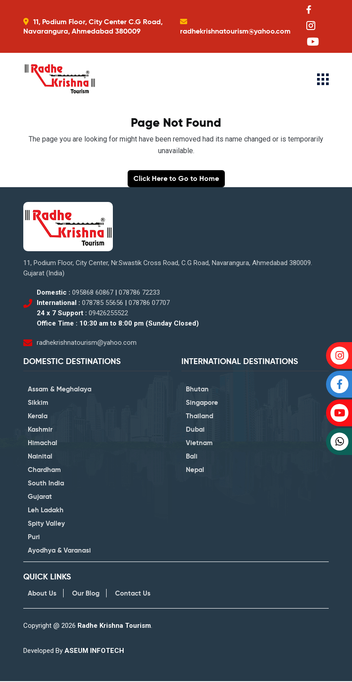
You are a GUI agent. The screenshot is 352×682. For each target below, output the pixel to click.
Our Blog (85, 594)
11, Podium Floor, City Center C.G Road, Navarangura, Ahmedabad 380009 (93, 26)
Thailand (199, 416)
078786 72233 (139, 293)
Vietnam (199, 443)
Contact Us (132, 594)
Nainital (40, 457)
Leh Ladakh (46, 510)
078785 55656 (102, 303)
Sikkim (38, 403)
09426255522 (108, 313)
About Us (42, 594)
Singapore (202, 403)
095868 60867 (92, 293)
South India (46, 484)
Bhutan (197, 390)
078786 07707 (149, 303)
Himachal (42, 443)
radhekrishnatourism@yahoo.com (235, 31)
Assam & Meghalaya (59, 390)
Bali (191, 457)
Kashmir (40, 430)
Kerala (37, 416)
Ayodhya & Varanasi (59, 551)
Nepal (195, 470)
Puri (34, 537)
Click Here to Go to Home (176, 179)
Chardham (44, 470)
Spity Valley (46, 524)
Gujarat (40, 497)
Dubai (195, 430)
